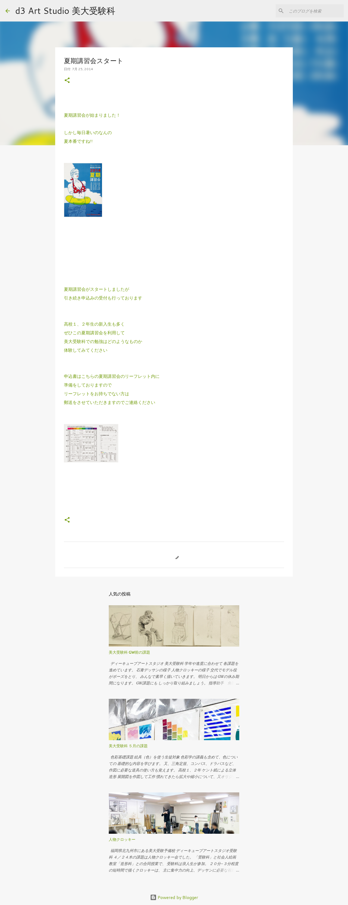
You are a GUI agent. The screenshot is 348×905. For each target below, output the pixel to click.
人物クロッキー (122, 839)
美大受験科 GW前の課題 (129, 652)
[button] (67, 80)
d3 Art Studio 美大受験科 (65, 10)
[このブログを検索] (315, 10)
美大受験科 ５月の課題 (128, 746)
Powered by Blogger (174, 897)
